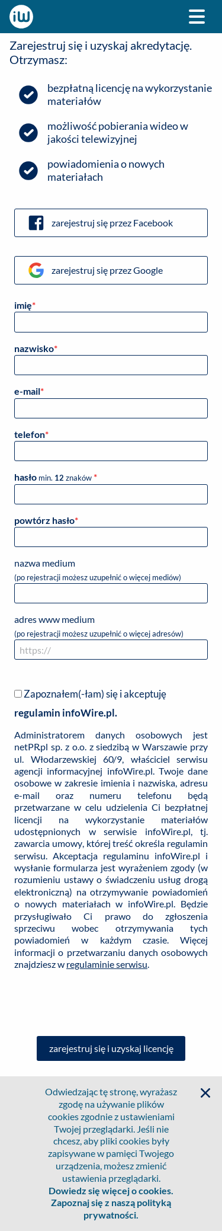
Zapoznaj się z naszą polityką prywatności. (111, 1208)
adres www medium (111, 636)
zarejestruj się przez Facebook (100, 222)
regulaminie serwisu (106, 964)
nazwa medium (111, 580)
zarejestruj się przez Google (95, 270)
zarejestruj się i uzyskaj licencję (111, 1048)
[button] (205, 1093)
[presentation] (111, 1003)
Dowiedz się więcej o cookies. (111, 1190)
